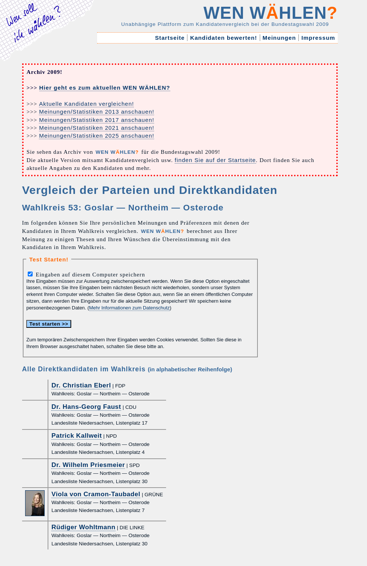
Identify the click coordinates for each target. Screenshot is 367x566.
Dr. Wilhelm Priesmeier (88, 464)
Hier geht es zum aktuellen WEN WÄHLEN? (104, 87)
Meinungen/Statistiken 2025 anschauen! (96, 135)
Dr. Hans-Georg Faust (86, 406)
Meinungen (279, 38)
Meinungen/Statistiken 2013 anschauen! (96, 111)
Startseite (170, 38)
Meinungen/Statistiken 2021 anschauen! (96, 128)
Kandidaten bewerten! (223, 38)
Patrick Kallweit (76, 435)
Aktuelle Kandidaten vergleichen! (86, 104)
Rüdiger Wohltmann (83, 527)
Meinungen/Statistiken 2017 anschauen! (96, 120)
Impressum (318, 38)
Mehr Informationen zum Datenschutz (129, 308)
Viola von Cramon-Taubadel (95, 494)
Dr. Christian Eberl (81, 385)
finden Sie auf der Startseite (215, 160)
